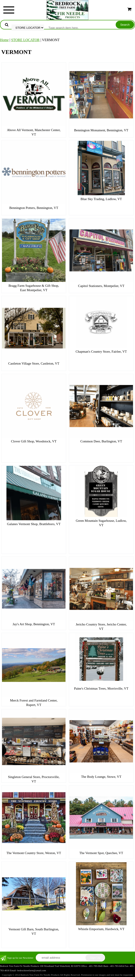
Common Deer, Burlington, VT (101, 441)
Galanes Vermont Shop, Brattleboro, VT (34, 524)
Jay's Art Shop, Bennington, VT (34, 624)
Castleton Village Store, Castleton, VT (33, 363)
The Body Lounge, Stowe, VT (101, 776)
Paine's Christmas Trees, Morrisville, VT (101, 688)
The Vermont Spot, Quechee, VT (101, 853)
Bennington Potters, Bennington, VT (33, 208)
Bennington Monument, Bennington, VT (101, 130)
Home (4, 40)
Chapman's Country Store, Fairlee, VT (101, 351)
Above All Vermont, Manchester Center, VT (34, 132)
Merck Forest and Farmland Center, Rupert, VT (34, 703)
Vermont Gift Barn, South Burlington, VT (33, 931)
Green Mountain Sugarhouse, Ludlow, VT (101, 523)
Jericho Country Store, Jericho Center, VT (101, 627)
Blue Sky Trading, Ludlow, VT (101, 199)
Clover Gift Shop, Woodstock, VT (34, 441)
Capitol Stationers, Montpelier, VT (101, 286)
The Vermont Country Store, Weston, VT (33, 853)
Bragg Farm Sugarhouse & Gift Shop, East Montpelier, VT (33, 288)
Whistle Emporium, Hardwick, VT (101, 929)
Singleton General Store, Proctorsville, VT (34, 779)
